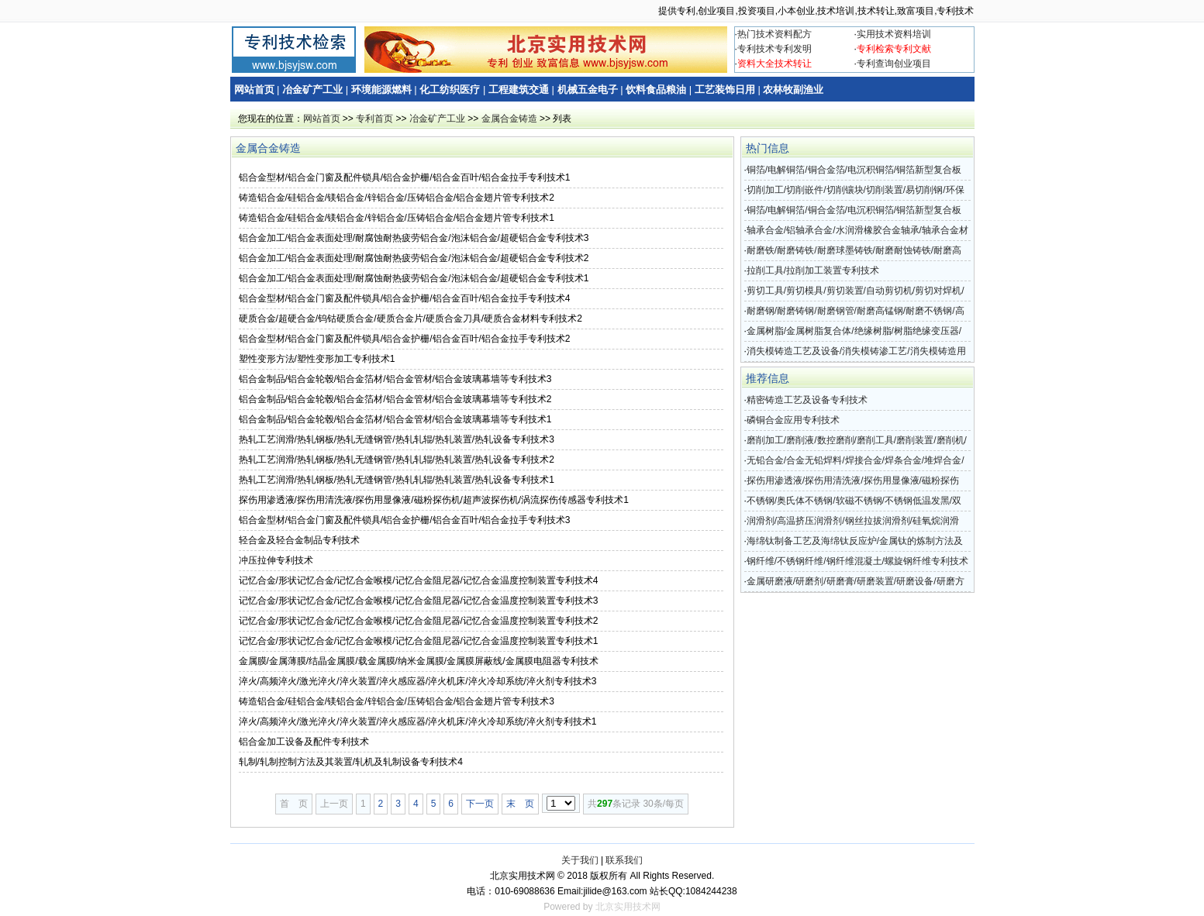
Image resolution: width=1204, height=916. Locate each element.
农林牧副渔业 (793, 89)
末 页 (520, 803)
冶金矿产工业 (312, 89)
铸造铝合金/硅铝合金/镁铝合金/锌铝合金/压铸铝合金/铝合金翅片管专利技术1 (396, 217)
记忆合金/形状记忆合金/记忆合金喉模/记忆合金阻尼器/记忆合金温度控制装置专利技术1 (419, 640)
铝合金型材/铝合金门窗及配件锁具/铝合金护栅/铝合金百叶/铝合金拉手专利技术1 (405, 177)
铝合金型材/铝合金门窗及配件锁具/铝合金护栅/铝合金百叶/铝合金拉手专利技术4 (405, 298)
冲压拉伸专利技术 (276, 560)
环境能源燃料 (381, 89)
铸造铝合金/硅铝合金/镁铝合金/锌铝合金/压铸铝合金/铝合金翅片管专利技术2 (396, 197)
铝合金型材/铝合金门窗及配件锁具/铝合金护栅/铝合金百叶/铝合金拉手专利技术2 (405, 338)
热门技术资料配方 (774, 34)
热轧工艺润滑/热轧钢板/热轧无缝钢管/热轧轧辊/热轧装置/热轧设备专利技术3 (396, 439)
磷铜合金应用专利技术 (793, 420)
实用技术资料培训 (894, 34)
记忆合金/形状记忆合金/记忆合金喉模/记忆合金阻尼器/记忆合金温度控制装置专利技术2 (419, 620)
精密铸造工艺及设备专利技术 (807, 399)
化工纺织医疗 (449, 89)
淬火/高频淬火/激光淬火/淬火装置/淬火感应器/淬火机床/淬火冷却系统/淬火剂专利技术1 (418, 721)
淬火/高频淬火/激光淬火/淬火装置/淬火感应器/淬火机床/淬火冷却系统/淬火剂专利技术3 (418, 681)
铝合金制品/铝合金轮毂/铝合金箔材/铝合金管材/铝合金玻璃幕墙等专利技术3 (395, 379)
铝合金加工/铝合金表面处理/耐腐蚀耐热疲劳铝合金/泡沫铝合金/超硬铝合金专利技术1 (414, 278)
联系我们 (624, 860)
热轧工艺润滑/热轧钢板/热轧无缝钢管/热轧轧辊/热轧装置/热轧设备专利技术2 (396, 459)
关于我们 (580, 860)
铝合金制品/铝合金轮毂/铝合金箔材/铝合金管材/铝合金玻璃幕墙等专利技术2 (395, 399)
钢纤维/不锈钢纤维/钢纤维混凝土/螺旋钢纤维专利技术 (857, 561)
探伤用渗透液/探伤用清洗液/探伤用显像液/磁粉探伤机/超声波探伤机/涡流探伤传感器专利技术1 (434, 499)
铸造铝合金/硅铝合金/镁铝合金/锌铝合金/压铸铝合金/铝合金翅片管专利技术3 (396, 701)
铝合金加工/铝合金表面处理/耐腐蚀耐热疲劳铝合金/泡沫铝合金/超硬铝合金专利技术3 (414, 237)
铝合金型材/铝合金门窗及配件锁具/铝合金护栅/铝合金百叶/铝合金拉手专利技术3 (405, 520)
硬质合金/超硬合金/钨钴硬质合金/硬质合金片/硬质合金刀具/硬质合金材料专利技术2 (410, 318)
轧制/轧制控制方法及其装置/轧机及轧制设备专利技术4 (351, 761)
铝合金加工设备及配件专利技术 (304, 741)
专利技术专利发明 (774, 48)
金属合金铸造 (509, 118)
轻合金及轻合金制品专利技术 (299, 540)
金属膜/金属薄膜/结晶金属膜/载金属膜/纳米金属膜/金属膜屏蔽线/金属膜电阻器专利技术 (419, 661)
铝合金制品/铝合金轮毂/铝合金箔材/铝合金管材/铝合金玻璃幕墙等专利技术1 (395, 419)
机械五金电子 (587, 89)
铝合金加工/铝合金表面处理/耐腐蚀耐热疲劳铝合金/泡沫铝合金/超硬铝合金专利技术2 (414, 258)
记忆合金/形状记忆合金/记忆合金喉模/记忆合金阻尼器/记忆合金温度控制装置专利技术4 (419, 580)
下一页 (480, 803)
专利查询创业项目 (894, 63)
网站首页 (254, 89)
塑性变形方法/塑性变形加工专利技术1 (317, 358)
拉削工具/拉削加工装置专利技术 (813, 270)
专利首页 (374, 118)
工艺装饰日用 (725, 89)
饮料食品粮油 (656, 89)
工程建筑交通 (518, 89)
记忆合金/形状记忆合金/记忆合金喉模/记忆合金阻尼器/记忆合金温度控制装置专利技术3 (419, 600)
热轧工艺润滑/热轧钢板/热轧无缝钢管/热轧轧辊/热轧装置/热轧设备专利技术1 (396, 479)
